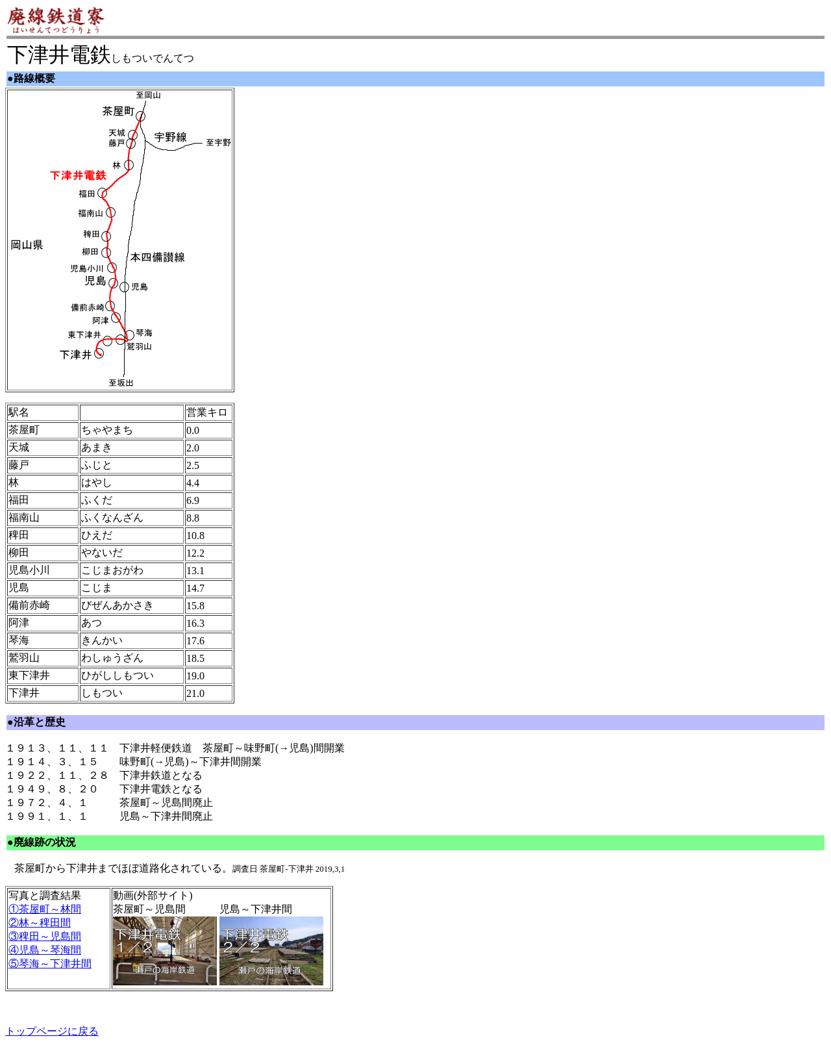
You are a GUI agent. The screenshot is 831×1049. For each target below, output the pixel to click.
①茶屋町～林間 (44, 909)
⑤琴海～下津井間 (50, 963)
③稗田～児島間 (44, 936)
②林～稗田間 (39, 922)
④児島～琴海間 (44, 949)
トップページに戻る (52, 1031)
